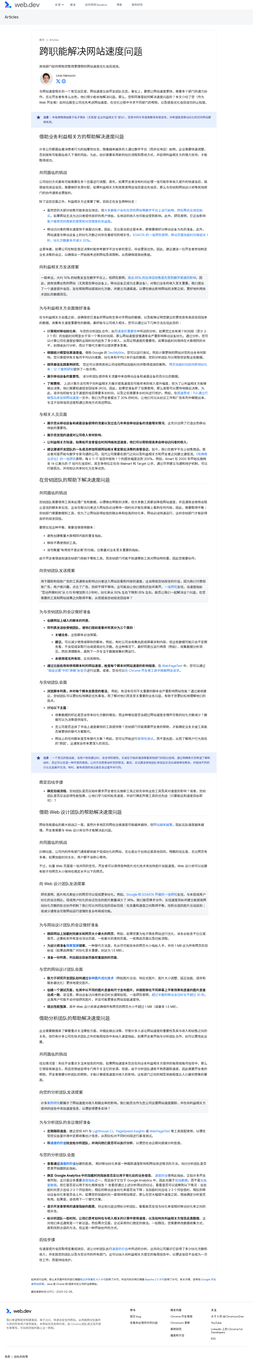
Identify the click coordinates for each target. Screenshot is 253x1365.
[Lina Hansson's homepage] (64, 82)
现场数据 (181, 1180)
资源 (57, 5)
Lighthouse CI (103, 1131)
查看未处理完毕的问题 (144, 1323)
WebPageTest (172, 666)
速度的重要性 (127, 331)
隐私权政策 (21, 1356)
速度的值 (161, 1176)
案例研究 (137, 5)
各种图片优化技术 (101, 978)
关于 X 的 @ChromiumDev (227, 1316)
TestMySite (116, 353)
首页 (41, 40)
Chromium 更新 (180, 1323)
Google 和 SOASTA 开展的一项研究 (151, 895)
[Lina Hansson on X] (58, 82)
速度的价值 (58, 1143)
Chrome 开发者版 (181, 1316)
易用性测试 (145, 739)
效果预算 (72, 946)
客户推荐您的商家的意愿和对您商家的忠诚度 (79, 222)
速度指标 (88, 1180)
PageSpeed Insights (130, 1131)
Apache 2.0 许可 (154, 1279)
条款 (7, 1356)
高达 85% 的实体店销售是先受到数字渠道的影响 (162, 278)
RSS (213, 1338)
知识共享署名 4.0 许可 (93, 1279)
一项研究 (170, 587)
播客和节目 (177, 1335)
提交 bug (135, 1316)
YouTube (216, 1323)
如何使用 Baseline (96, 5)
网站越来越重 (162, 825)
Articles (12, 17)
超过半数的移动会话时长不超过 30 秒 (178, 995)
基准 (72, 5)
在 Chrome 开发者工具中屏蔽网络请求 (152, 671)
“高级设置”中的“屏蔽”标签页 (67, 671)
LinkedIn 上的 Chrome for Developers (227, 1330)
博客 (119, 5)
